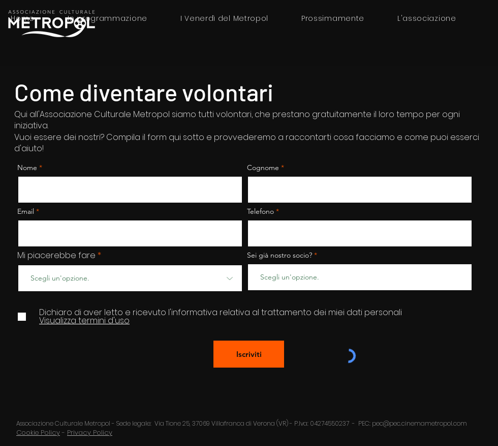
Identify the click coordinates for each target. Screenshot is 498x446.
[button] (426, 18)
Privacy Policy (89, 432)
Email (26, 211)
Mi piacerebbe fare (56, 256)
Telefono (260, 211)
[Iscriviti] (248, 354)
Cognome (263, 167)
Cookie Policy (38, 432)
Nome (27, 167)
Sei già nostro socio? (279, 255)
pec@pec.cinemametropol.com (419, 423)
